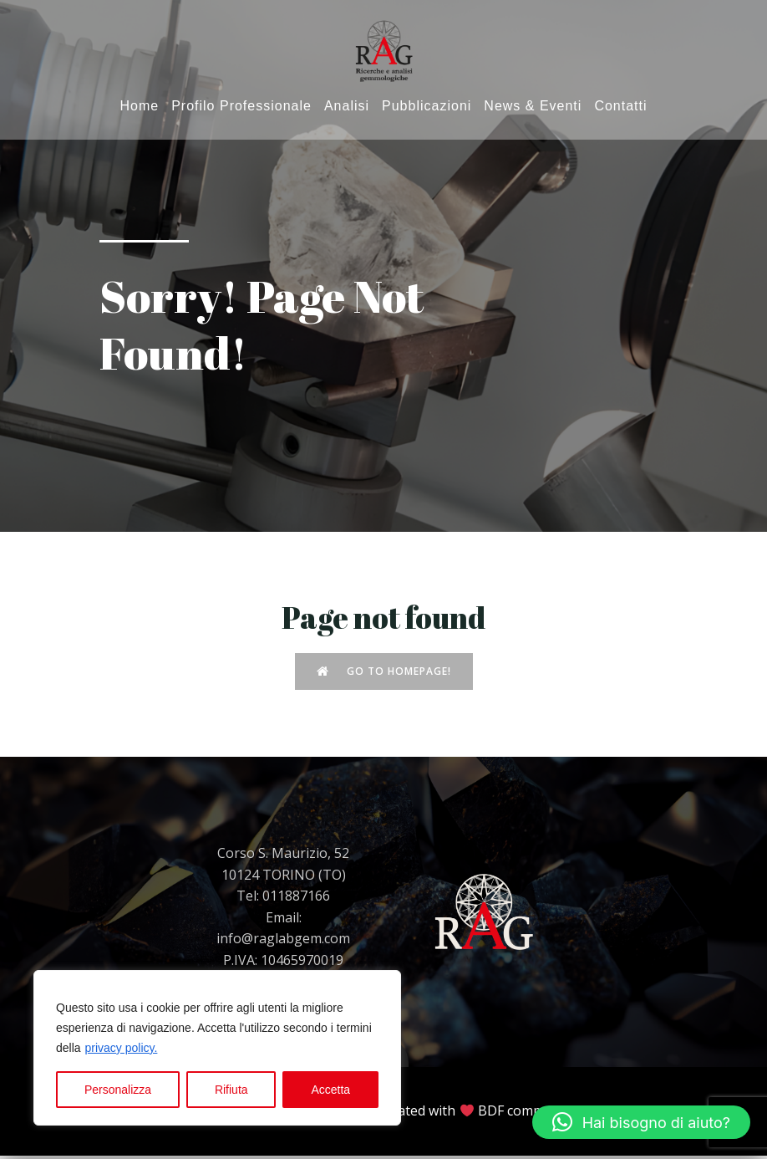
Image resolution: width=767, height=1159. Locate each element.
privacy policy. (120, 1047)
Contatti (620, 107)
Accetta (330, 1089)
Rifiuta (231, 1089)
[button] (641, 1122)
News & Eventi (533, 107)
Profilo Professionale (241, 107)
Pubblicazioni (426, 107)
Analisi (346, 107)
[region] (217, 1048)
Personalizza (117, 1089)
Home (139, 107)
